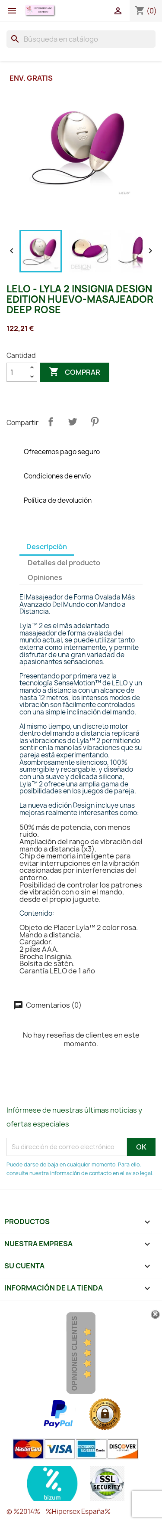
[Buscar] (81, 39)
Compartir (50, 421)
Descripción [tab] (46, 546)
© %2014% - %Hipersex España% (58, 1511)
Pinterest (94, 421)
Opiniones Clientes (74, 1353)
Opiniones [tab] (45, 577)
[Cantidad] (16, 372)
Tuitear (72, 421)
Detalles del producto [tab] (64, 562)
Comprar (74, 372)
